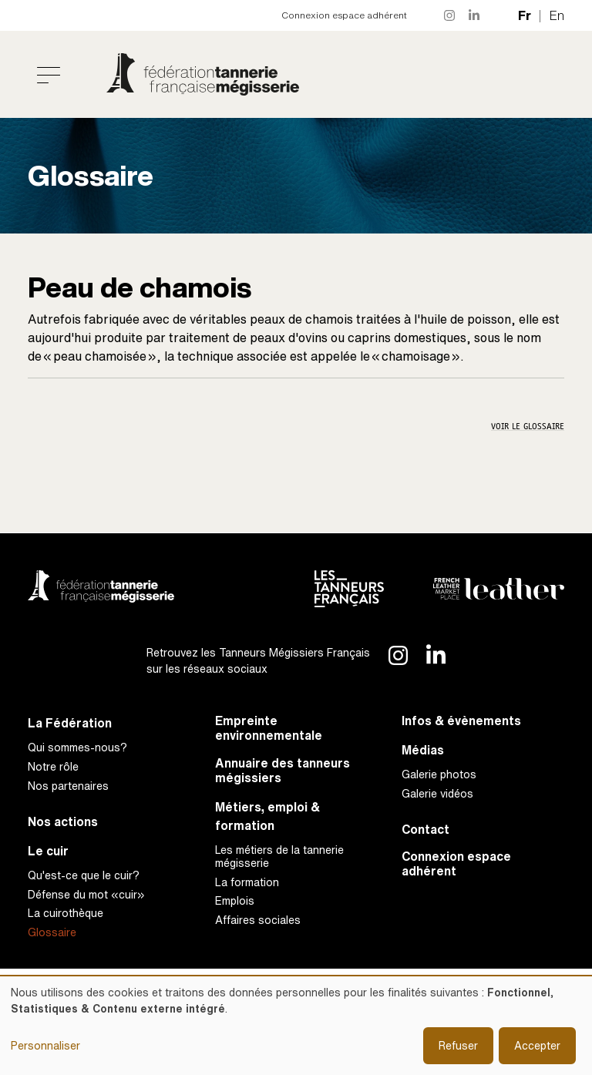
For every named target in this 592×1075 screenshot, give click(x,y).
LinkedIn (475, 15)
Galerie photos (439, 774)
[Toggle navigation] (48, 75)
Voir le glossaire (527, 426)
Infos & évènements (461, 721)
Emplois (234, 900)
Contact (425, 829)
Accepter (537, 1045)
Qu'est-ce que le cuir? (84, 875)
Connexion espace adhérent (344, 15)
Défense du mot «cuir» (86, 894)
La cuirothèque (65, 913)
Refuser (458, 1045)
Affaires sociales (258, 920)
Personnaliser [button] (45, 1045)
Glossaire (52, 932)
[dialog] (296, 1025)
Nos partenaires (68, 786)
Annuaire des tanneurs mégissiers (282, 770)
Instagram (450, 15)
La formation (247, 882)
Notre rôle (53, 766)
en (557, 15)
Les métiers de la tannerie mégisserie (279, 856)
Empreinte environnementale (268, 728)
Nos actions (63, 822)
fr (524, 15)
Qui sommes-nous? (77, 747)
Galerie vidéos (437, 793)
